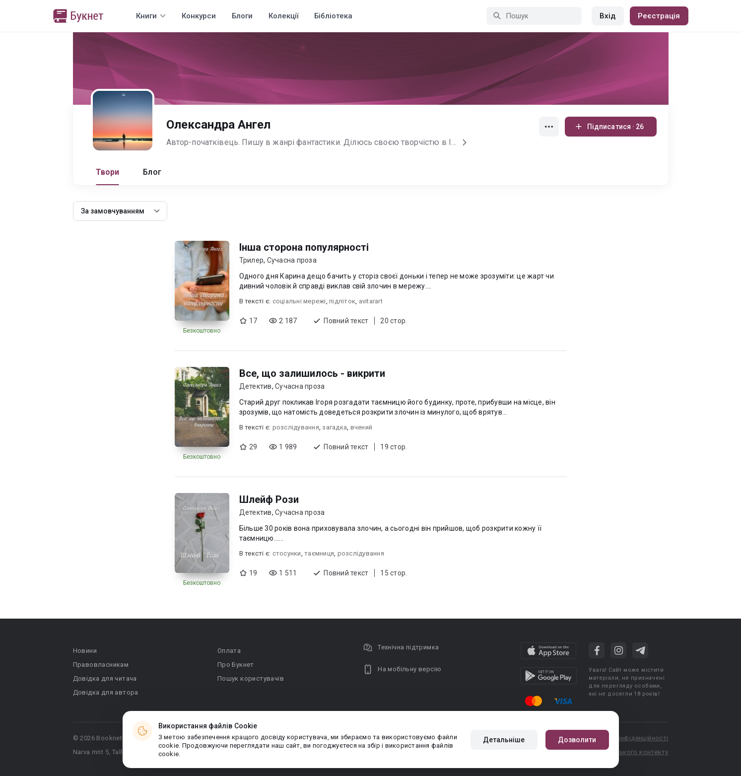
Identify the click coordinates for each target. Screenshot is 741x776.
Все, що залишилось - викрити (312, 373)
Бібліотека (333, 15)
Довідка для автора (105, 692)
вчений (361, 427)
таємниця (319, 553)
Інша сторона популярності (304, 247)
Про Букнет (235, 664)
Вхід (607, 15)
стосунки (286, 553)
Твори (108, 172)
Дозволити (577, 740)
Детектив (255, 386)
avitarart (371, 301)
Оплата (229, 650)
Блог (152, 172)
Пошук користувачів (250, 678)
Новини (85, 650)
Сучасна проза (292, 260)
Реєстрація (659, 15)
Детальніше (504, 740)
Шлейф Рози (269, 499)
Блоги (242, 15)
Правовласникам (101, 664)
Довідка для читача (105, 678)
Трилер (251, 260)
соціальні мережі (299, 301)
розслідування (295, 427)
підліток (342, 301)
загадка (334, 427)
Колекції (283, 15)
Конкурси (199, 15)
